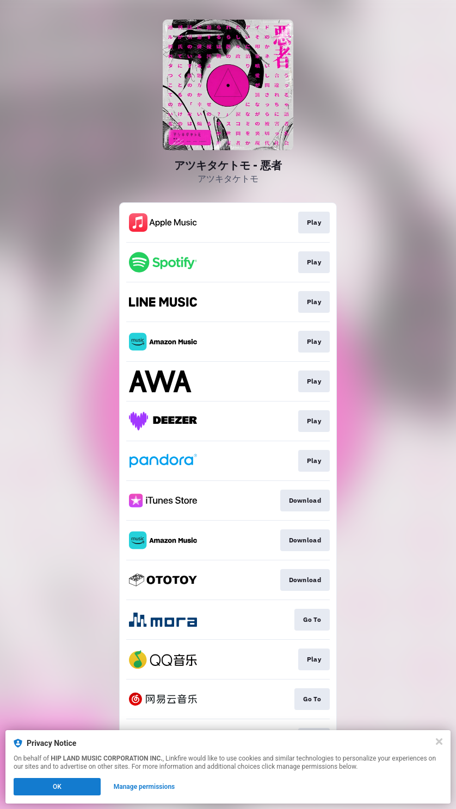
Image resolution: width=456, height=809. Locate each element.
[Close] (439, 741)
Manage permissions (144, 787)
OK (57, 787)
